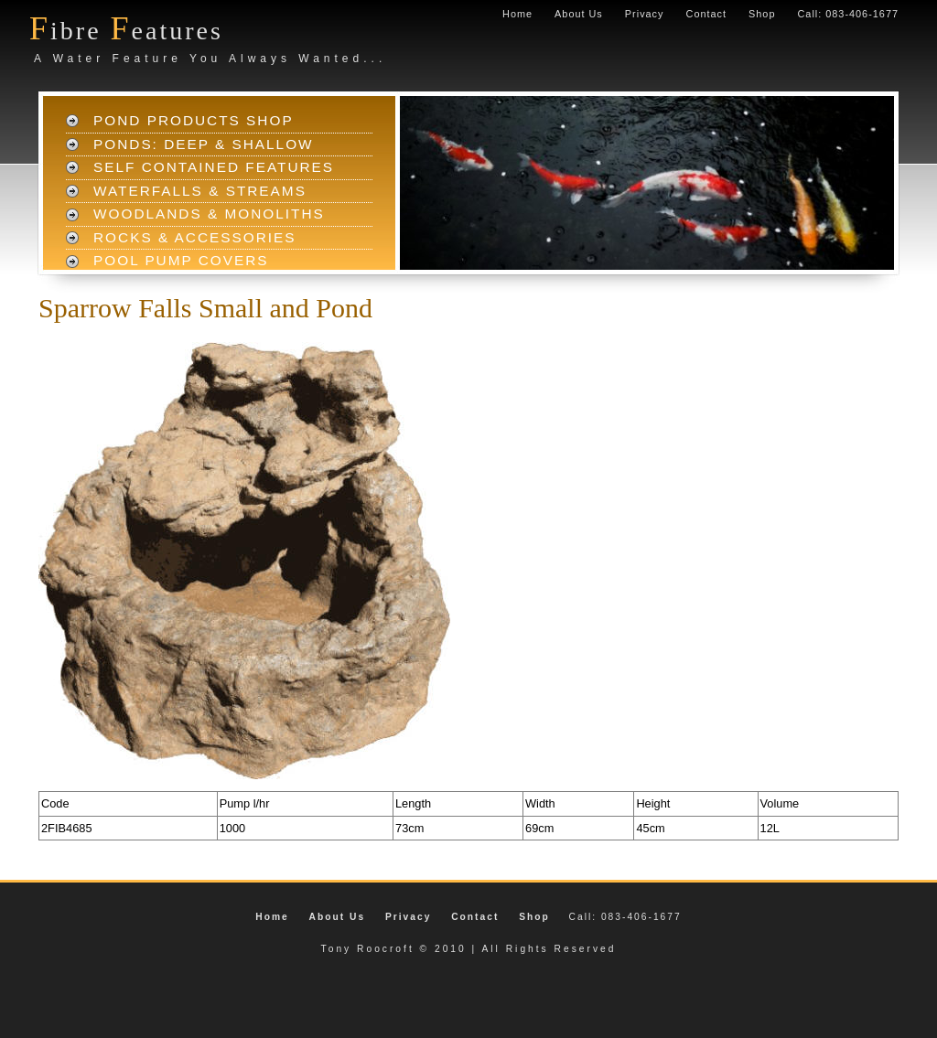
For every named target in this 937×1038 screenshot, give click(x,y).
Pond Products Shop (193, 120)
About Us (579, 13)
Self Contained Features (213, 167)
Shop (762, 13)
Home (517, 13)
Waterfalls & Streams (200, 190)
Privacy (644, 13)
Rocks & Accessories (194, 237)
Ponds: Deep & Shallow (203, 144)
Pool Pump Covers (181, 260)
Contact (706, 13)
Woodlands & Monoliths (209, 213)
